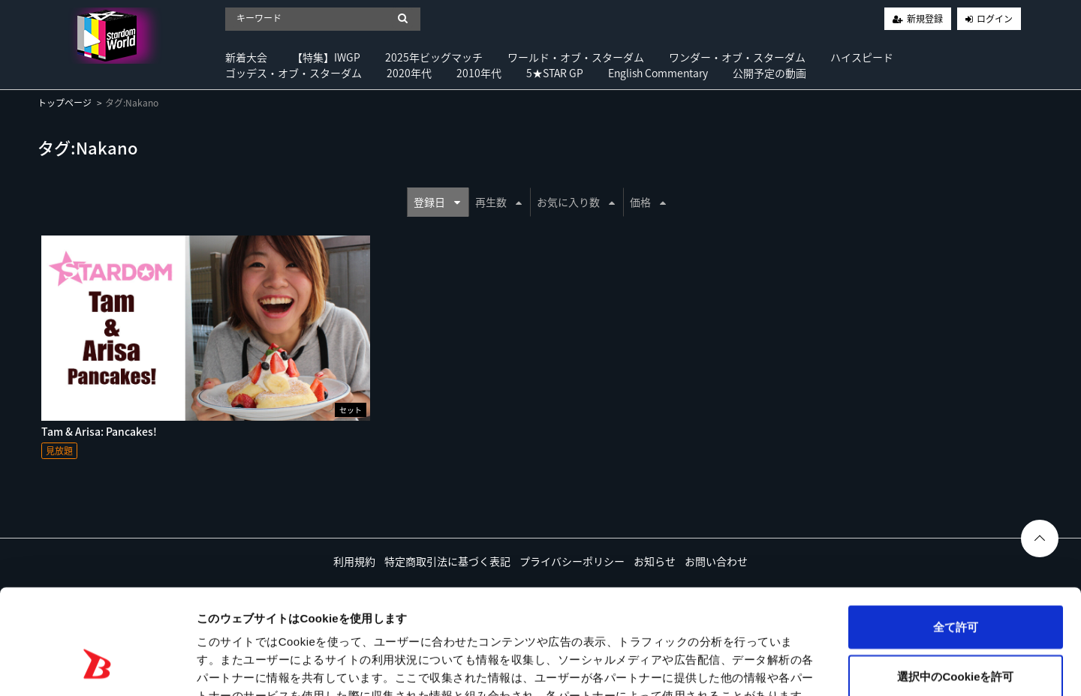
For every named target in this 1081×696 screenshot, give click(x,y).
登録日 (437, 201)
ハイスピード (861, 57)
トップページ (65, 103)
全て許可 (955, 536)
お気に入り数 (576, 201)
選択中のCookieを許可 (955, 586)
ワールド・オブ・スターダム (575, 57)
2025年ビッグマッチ (434, 57)
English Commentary (658, 72)
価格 (648, 201)
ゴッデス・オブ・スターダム (293, 72)
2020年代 (409, 72)
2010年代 (478, 72)
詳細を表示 (724, 666)
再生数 (498, 201)
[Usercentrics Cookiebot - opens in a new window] (97, 667)
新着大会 (246, 57)
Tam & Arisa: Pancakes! (99, 431)
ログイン (995, 19)
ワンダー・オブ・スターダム (737, 57)
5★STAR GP (554, 72)
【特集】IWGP (326, 57)
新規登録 (925, 19)
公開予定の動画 (769, 72)
